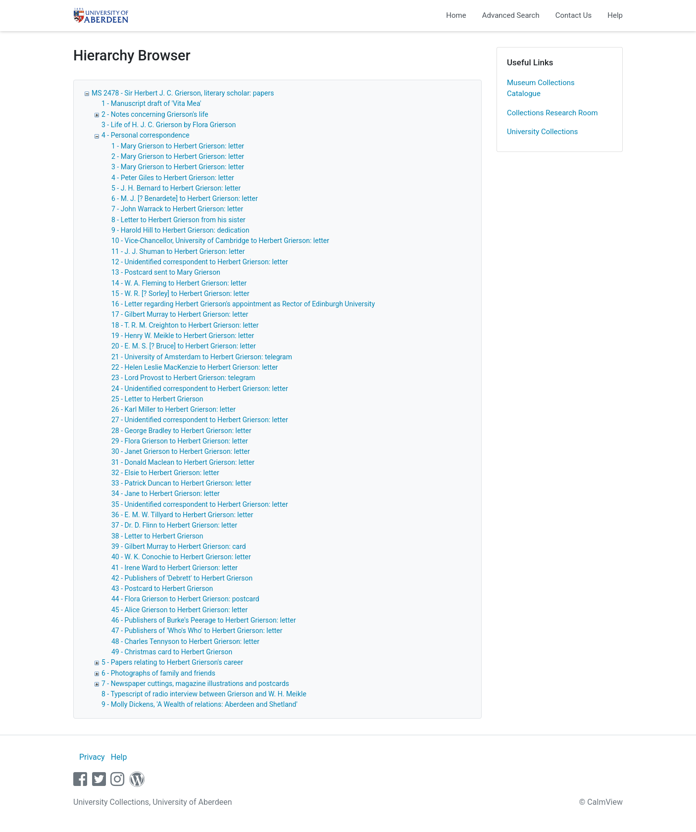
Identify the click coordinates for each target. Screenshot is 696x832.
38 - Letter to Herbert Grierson (157, 536)
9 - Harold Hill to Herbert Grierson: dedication (180, 230)
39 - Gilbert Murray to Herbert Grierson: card (178, 546)
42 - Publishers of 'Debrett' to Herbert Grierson (181, 578)
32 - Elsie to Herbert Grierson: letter (165, 473)
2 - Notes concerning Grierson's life (154, 114)
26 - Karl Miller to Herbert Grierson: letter (173, 409)
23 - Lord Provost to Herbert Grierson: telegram (183, 378)
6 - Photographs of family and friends (158, 673)
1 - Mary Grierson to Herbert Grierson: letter (177, 146)
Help (615, 15)
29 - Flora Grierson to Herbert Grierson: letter (179, 441)
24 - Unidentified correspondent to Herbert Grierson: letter (199, 388)
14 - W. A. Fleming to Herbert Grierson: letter (179, 283)
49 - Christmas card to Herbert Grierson (171, 652)
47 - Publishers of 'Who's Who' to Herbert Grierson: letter (197, 631)
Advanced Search (511, 15)
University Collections (542, 131)
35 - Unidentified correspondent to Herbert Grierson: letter (199, 504)
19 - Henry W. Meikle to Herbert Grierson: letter (182, 336)
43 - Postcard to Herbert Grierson (162, 588)
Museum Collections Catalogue (541, 88)
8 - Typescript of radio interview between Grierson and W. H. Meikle (203, 694)
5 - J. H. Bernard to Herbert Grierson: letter (176, 188)
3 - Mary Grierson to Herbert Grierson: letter (177, 167)
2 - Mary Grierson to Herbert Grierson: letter (177, 156)
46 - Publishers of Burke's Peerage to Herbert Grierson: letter (203, 620)
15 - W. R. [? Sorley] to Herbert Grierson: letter (180, 293)
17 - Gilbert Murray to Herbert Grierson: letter (179, 314)
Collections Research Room (552, 112)
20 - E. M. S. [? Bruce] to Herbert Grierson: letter (183, 346)
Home (456, 15)
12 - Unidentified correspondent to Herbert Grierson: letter (199, 262)
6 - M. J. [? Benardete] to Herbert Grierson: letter (184, 198)
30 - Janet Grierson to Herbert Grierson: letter (180, 451)
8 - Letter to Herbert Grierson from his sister (178, 220)
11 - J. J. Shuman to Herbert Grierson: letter (178, 251)
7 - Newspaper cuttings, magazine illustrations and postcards (195, 683)
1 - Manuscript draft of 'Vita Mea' (151, 103)
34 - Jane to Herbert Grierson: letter (165, 493)
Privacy (92, 757)
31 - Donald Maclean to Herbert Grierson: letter (182, 462)
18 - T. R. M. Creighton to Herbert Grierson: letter (185, 325)
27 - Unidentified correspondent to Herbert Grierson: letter (199, 420)
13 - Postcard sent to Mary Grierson (165, 272)
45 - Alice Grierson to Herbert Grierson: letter (179, 610)
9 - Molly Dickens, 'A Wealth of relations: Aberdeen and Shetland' (199, 704)
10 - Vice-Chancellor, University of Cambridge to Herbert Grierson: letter (220, 241)
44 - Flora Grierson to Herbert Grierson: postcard (185, 599)
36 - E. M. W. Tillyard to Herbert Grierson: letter (182, 515)
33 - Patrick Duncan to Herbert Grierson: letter (181, 483)
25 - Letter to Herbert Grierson (157, 399)
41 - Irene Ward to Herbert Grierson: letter (174, 568)
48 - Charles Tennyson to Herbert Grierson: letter (185, 641)
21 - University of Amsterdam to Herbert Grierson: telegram (201, 357)
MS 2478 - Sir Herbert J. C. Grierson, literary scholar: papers (183, 93)
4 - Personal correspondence (145, 135)
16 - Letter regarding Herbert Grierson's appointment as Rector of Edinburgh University (243, 304)
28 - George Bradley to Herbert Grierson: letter (181, 431)
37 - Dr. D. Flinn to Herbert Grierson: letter (174, 525)
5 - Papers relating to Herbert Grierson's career (172, 662)
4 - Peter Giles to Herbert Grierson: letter (172, 178)
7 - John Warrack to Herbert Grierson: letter (177, 209)
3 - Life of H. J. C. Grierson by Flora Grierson (168, 125)
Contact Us (573, 15)
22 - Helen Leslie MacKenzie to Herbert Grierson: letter (194, 367)
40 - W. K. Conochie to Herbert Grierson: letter (181, 557)
